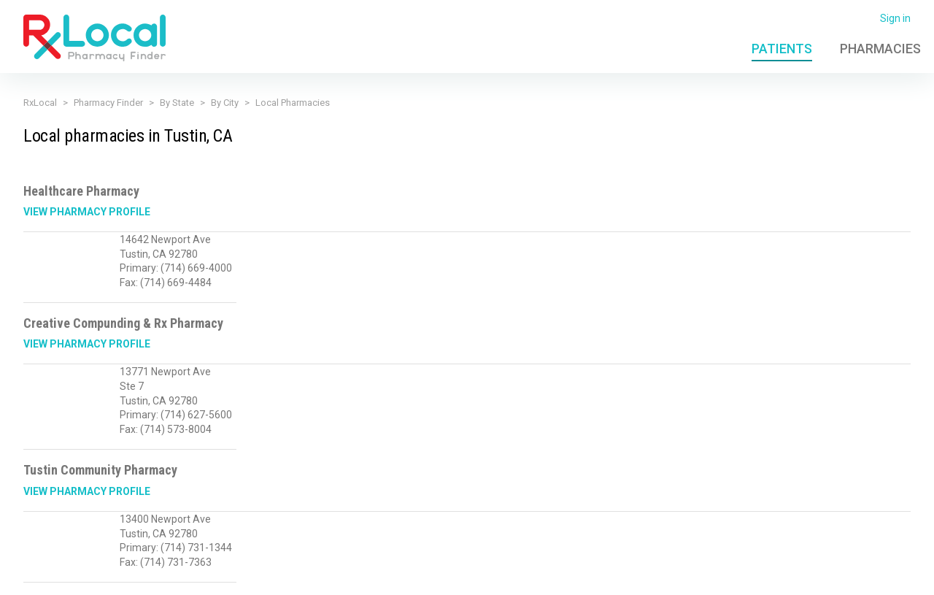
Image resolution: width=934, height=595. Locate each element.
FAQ (709, 575)
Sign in (895, 18)
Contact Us (757, 575)
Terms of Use (344, 575)
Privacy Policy (269, 575)
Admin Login (659, 575)
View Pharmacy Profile (86, 212)
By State (177, 102)
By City (225, 102)
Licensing (409, 575)
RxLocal (40, 102)
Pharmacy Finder (108, 102)
